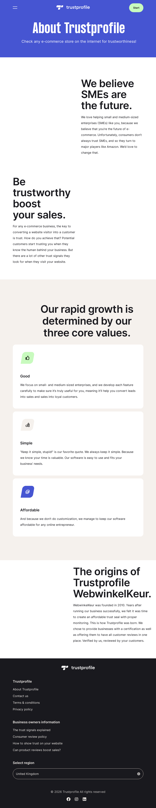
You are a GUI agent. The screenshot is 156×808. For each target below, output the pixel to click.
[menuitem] (78, 689)
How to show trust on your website (38, 743)
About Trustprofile (25, 689)
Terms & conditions (26, 702)
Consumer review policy (30, 736)
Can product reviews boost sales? (37, 750)
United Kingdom (78, 774)
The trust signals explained (31, 730)
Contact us (20, 696)
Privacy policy (23, 709)
